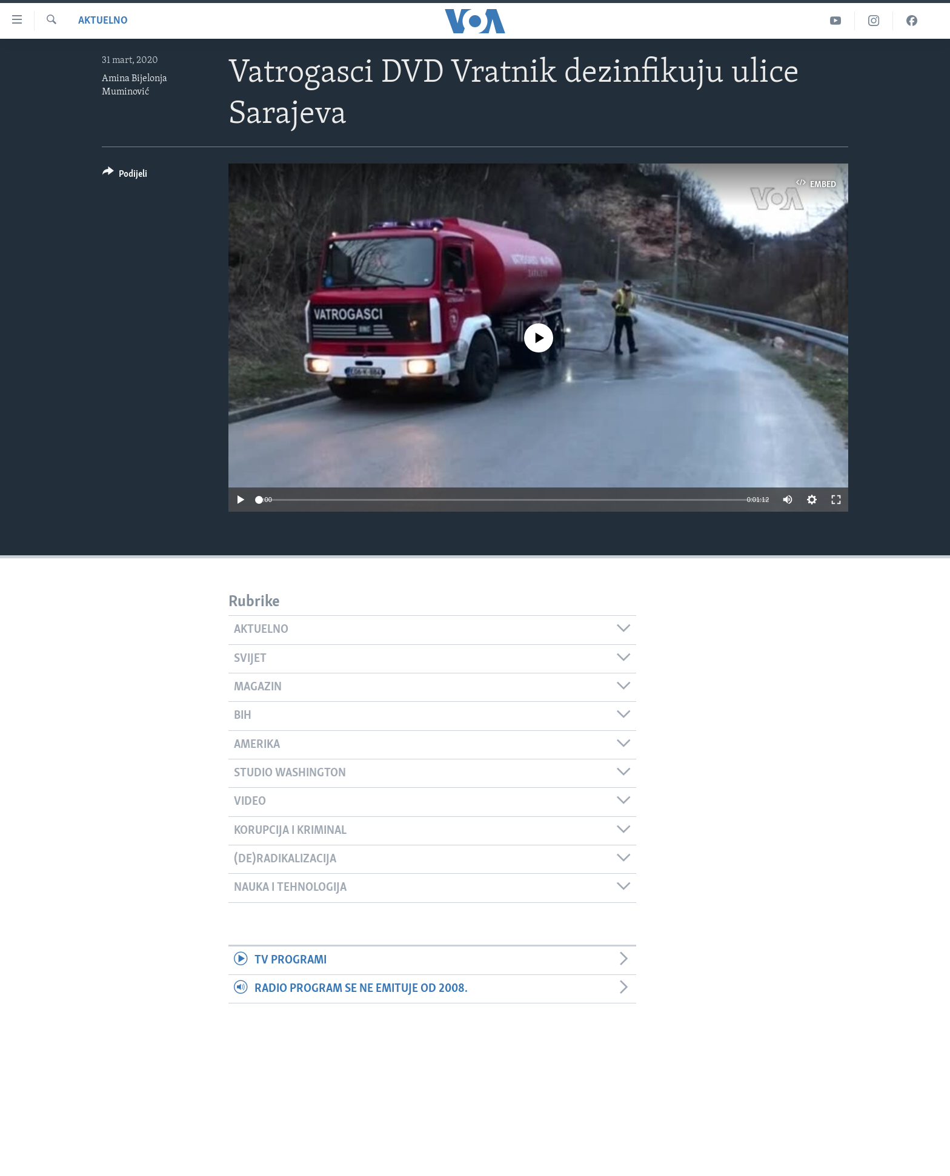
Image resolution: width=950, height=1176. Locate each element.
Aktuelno (103, 21)
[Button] (124, 176)
